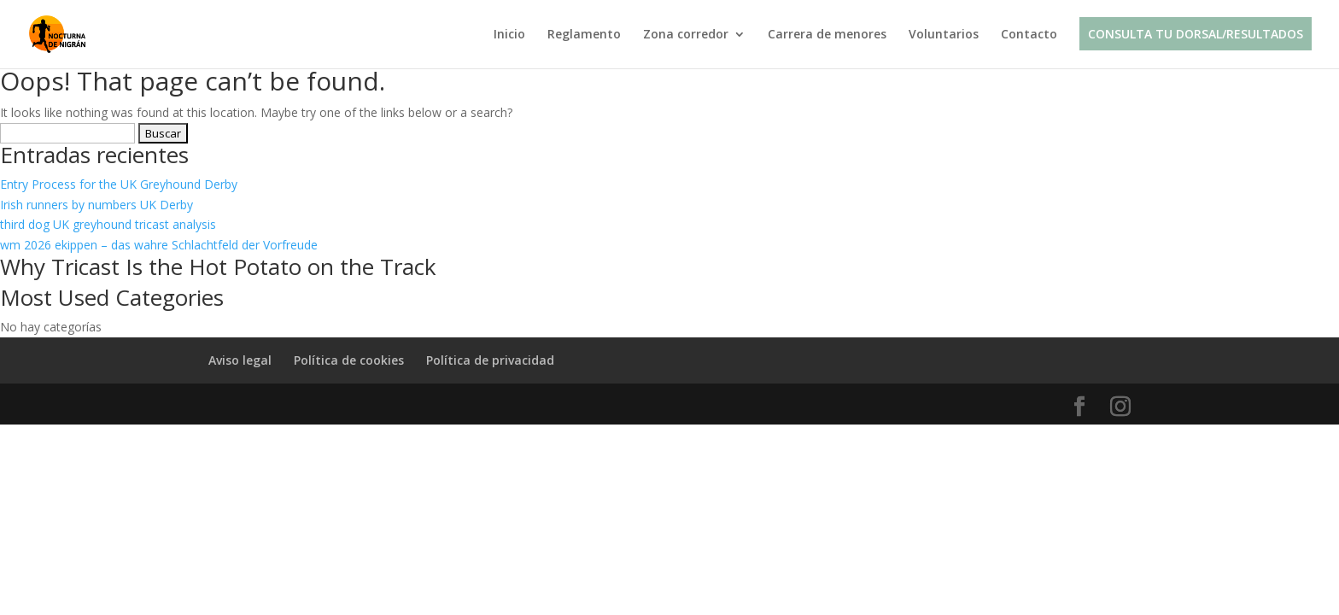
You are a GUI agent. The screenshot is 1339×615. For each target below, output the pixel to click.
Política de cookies (349, 360)
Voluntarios (944, 35)
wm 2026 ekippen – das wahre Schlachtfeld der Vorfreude (159, 245)
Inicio (509, 35)
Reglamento (584, 35)
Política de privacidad (490, 360)
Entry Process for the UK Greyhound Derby (118, 184)
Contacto (1029, 35)
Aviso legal (240, 360)
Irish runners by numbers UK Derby (96, 204)
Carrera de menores (827, 35)
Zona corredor (685, 35)
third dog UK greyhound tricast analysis (108, 224)
